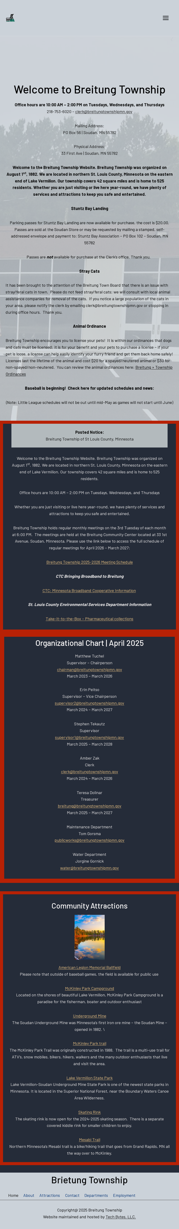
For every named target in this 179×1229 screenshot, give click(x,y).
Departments (96, 1195)
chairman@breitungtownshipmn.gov (89, 669)
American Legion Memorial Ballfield (90, 967)
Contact (72, 1195)
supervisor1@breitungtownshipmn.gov (89, 737)
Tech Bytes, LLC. (121, 1216)
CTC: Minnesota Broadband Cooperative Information (89, 590)
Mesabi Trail (89, 1139)
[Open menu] (165, 18)
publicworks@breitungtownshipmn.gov (89, 840)
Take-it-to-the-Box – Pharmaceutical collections (89, 618)
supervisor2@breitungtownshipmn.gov (89, 703)
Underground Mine (89, 1015)
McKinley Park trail (89, 1043)
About (28, 1195)
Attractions (49, 1195)
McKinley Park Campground (89, 988)
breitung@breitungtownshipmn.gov (89, 805)
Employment (124, 1195)
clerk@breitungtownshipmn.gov (103, 111)
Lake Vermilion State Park (89, 1077)
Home (13, 1195)
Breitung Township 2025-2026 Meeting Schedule (89, 562)
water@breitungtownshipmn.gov (89, 867)
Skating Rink (89, 1112)
